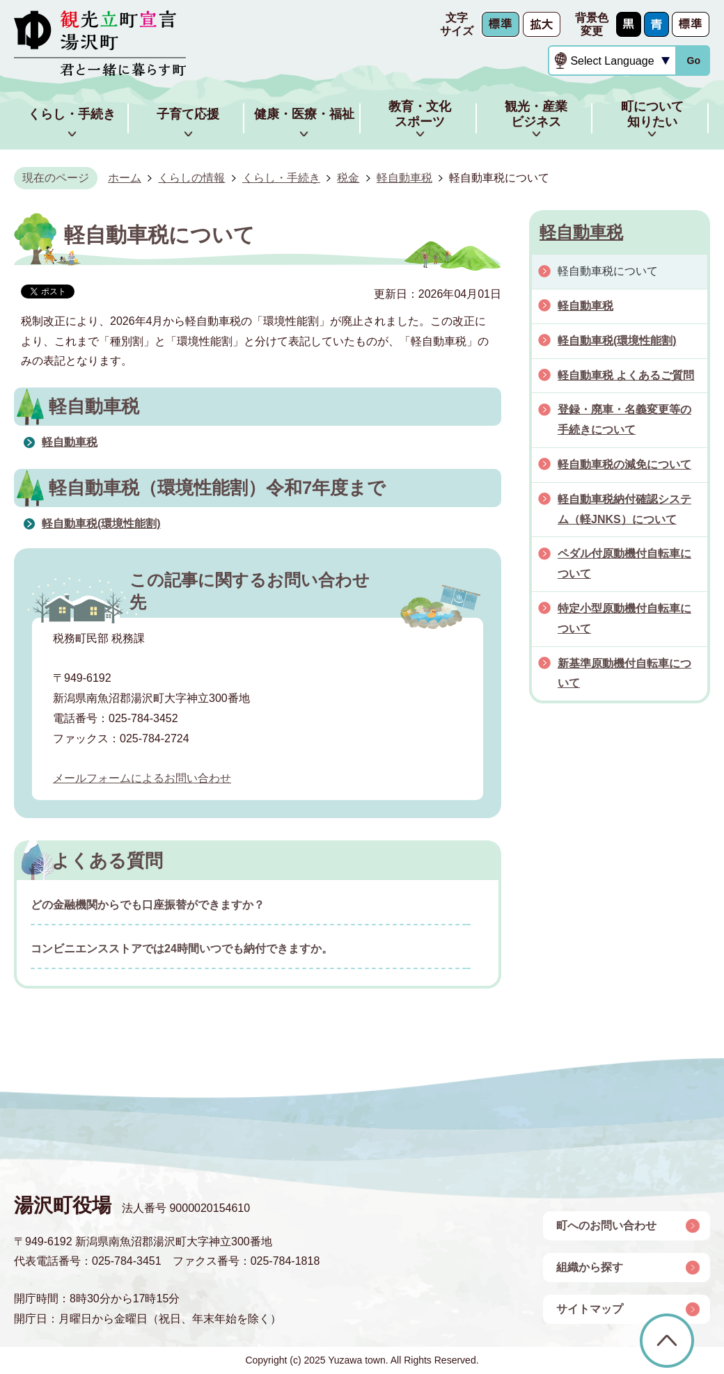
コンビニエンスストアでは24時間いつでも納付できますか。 (182, 948)
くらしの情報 (191, 178)
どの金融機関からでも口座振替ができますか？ (148, 905)
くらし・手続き (281, 178)
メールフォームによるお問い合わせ (142, 778)
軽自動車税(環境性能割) (101, 523)
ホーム (124, 178)
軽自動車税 (404, 178)
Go (693, 60)
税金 (348, 178)
